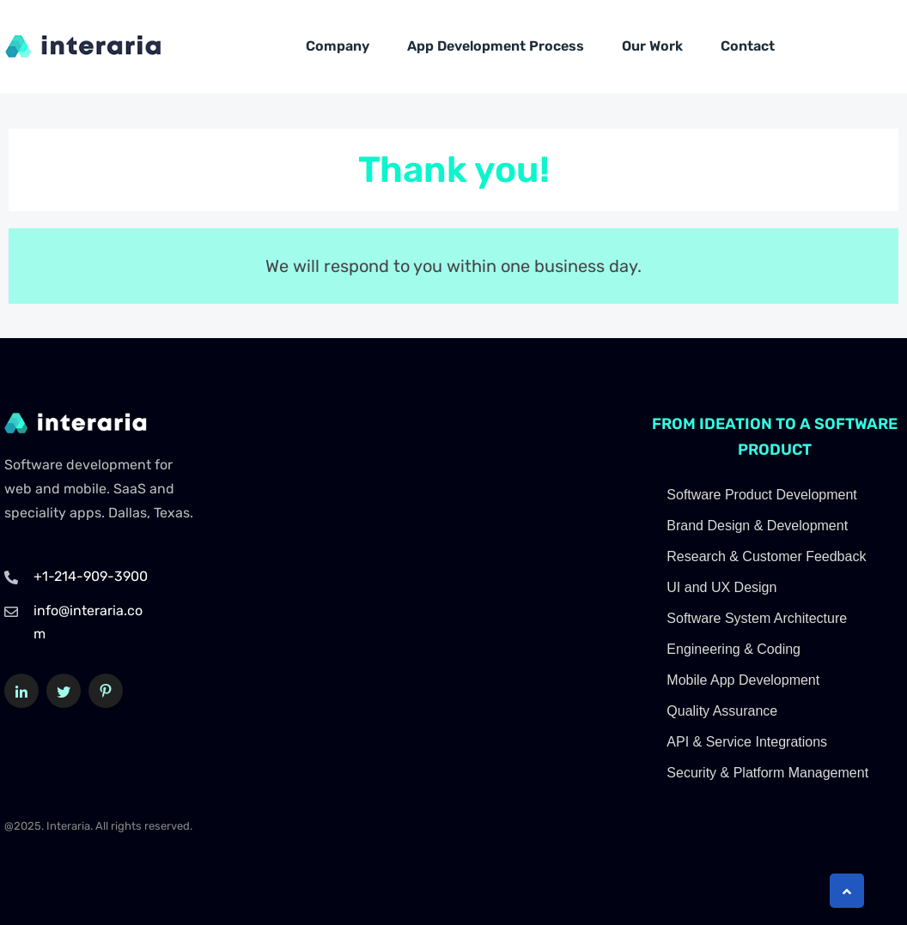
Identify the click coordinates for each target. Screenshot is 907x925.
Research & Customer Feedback (766, 556)
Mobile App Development (743, 680)
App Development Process (495, 46)
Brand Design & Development (757, 525)
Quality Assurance (722, 711)
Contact (748, 46)
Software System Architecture (757, 618)
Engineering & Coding (733, 649)
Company (337, 46)
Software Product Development (761, 494)
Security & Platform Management (767, 772)
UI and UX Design (721, 587)
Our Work (652, 46)
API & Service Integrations (747, 742)
